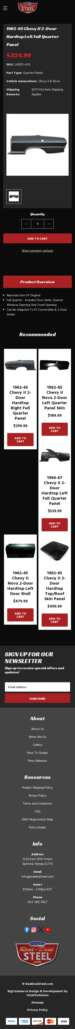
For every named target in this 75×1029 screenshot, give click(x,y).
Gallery (37, 744)
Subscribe (37, 698)
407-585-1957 (37, 901)
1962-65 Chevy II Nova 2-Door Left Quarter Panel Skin (54, 397)
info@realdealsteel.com (38, 876)
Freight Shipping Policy (37, 787)
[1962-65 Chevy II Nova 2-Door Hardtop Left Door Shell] (20, 551)
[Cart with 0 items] (67, 8)
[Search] (57, 8)
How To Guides (37, 752)
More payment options (37, 250)
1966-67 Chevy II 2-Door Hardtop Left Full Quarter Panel (55, 490)
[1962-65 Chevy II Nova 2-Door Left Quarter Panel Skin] (55, 365)
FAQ (37, 811)
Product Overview (37, 281)
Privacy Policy (37, 1009)
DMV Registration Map (37, 819)
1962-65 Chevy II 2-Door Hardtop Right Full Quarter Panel (20, 402)
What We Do (37, 736)
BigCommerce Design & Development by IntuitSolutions (38, 993)
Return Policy (37, 795)
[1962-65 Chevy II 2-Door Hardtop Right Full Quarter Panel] (20, 365)
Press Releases (37, 760)
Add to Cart (20, 440)
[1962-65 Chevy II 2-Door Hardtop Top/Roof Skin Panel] (55, 551)
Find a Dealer (37, 827)
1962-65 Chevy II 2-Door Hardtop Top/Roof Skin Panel (55, 585)
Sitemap (37, 1002)
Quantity (37, 214)
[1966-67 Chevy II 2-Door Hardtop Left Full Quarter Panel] (55, 455)
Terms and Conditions (37, 803)
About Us (37, 728)
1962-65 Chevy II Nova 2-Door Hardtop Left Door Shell (20, 583)
